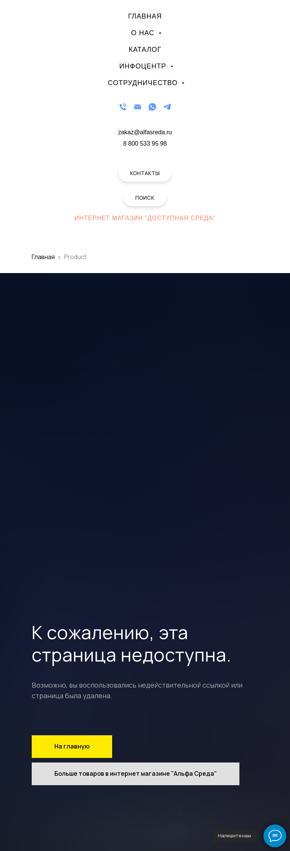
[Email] (137, 107)
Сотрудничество (144, 83)
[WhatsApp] (152, 107)
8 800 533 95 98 (145, 143)
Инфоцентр (143, 66)
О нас (144, 33)
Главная (145, 16)
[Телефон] (123, 107)
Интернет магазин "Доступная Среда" (145, 218)
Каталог (145, 49)
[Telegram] (167, 107)
